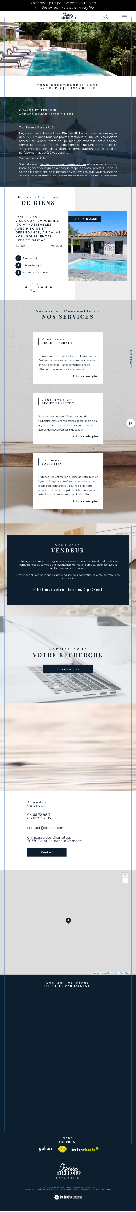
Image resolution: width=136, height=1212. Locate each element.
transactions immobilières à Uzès (63, 164)
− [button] (125, 881)
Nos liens (83, 1190)
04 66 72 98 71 (39, 815)
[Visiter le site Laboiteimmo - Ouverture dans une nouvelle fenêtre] (68, 1201)
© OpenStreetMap (121, 974)
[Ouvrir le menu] (124, 16)
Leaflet (96, 974)
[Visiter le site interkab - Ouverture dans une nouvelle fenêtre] (85, 1149)
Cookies (107, 1190)
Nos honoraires (32, 1190)
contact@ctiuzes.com (46, 828)
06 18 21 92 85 (39, 819)
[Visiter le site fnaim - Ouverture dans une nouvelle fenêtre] (62, 1149)
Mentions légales (62, 1190)
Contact (131, 359)
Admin (74, 1190)
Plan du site (46, 1190)
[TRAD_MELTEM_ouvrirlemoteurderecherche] (105, 16)
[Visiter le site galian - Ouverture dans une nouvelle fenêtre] (45, 1150)
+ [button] (125, 875)
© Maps (106, 974)
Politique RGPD (95, 1190)
